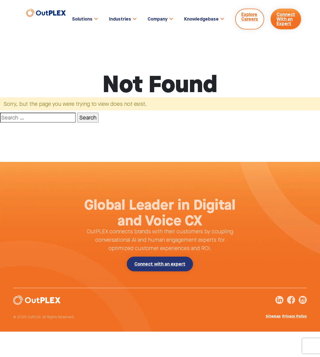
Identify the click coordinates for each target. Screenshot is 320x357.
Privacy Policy (294, 317)
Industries (120, 19)
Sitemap (273, 317)
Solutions (82, 19)
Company (158, 19)
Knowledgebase (201, 19)
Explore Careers (249, 16)
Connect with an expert (159, 271)
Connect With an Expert (286, 19)
